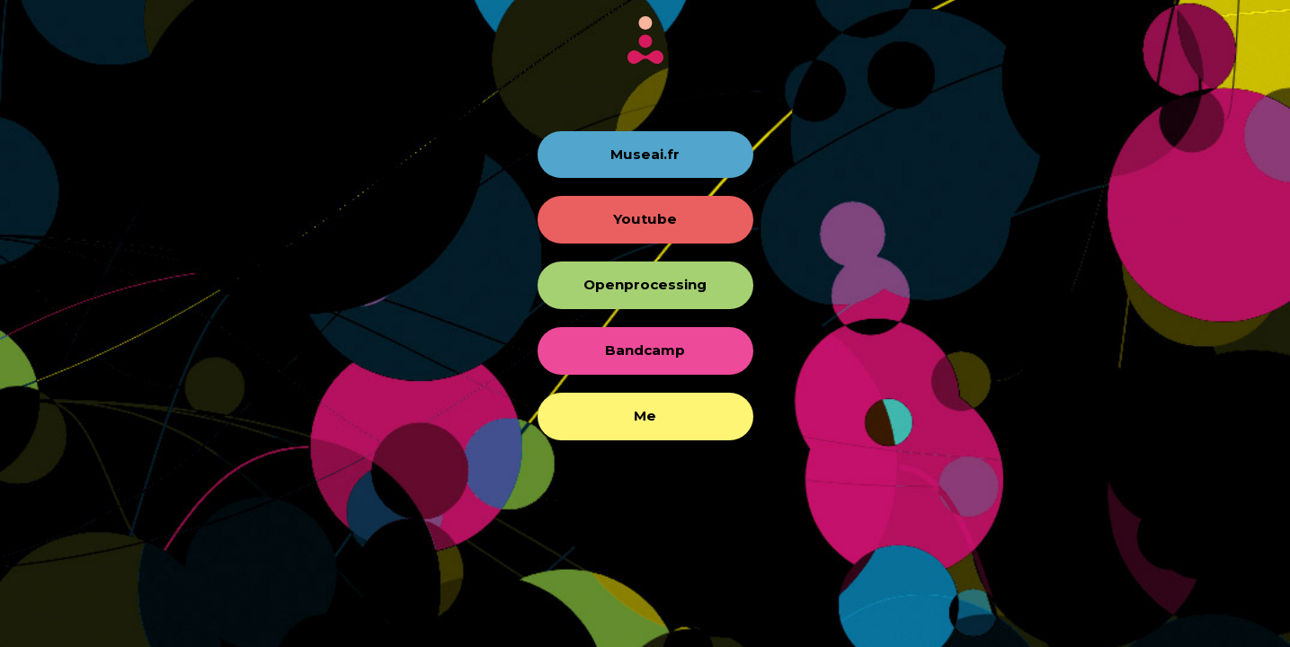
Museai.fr (645, 154)
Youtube (645, 218)
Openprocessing (645, 284)
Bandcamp (645, 350)
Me (645, 415)
